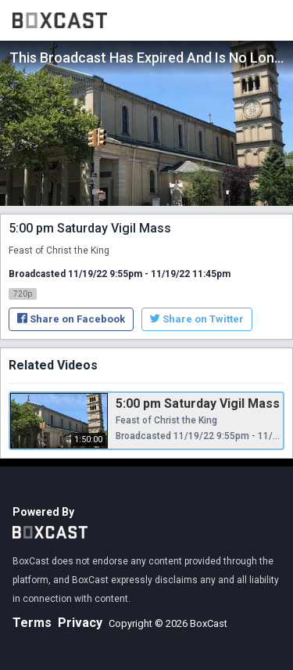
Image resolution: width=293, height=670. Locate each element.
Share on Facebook (71, 319)
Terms (32, 622)
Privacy (80, 622)
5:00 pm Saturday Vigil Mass (198, 403)
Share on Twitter (197, 319)
